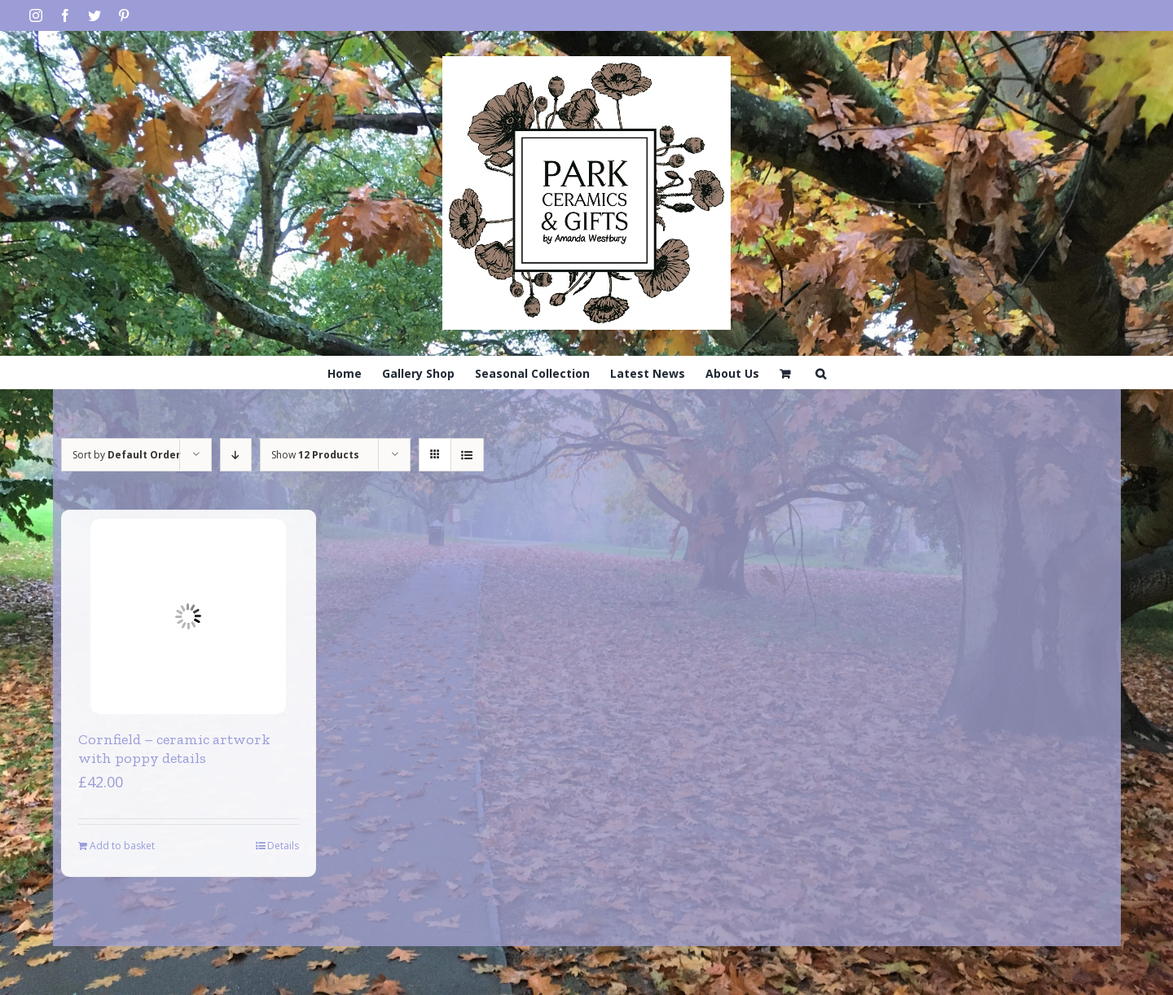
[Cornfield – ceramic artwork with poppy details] (188, 616)
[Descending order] (236, 454)
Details (283, 846)
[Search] (820, 372)
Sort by (126, 455)
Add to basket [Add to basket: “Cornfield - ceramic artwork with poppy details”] (122, 846)
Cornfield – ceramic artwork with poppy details (174, 748)
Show (315, 455)
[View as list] (467, 455)
